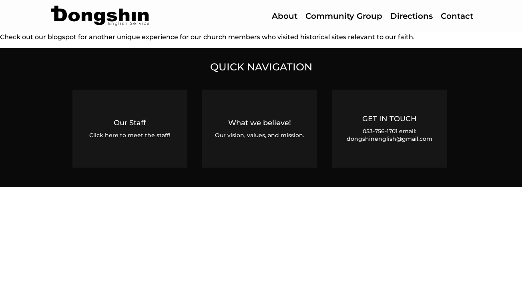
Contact (457, 16)
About (284, 16)
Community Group (343, 16)
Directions (411, 16)
